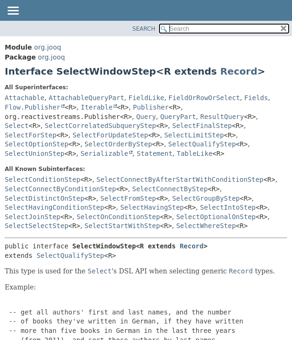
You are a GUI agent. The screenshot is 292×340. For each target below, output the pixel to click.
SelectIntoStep (228, 207)
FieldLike (146, 98)
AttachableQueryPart (86, 98)
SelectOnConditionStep (118, 217)
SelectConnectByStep (170, 189)
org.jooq (47, 47)
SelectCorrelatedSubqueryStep (100, 125)
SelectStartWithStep (122, 226)
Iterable (96, 107)
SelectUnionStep (34, 153)
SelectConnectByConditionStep (60, 189)
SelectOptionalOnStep (216, 217)
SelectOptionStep (36, 144)
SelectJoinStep (32, 217)
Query (146, 116)
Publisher (151, 107)
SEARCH (144, 29)
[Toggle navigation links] (13, 11)
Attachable (24, 98)
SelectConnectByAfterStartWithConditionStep (179, 179)
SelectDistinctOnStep (44, 198)
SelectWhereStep (205, 226)
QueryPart (178, 116)
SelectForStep (31, 135)
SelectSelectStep (36, 226)
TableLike (194, 153)
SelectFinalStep (202, 125)
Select (17, 125)
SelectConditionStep (42, 179)
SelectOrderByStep (118, 144)
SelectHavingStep (152, 207)
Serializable (104, 153)
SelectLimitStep (194, 135)
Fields (256, 98)
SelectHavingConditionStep (54, 207)
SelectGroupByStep (206, 198)
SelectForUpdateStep (110, 135)
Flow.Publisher (32, 107)
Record (239, 71)
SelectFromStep (128, 198)
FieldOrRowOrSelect (204, 98)
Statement (155, 153)
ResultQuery (222, 116)
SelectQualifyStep (202, 144)
